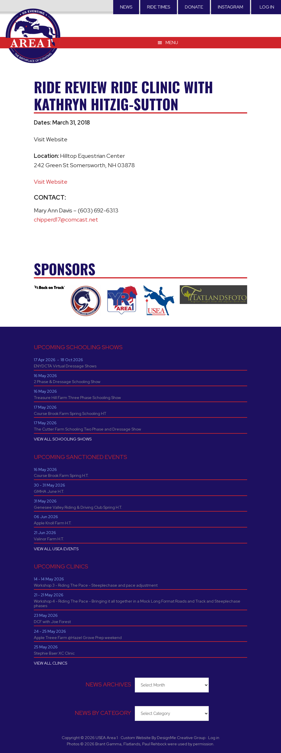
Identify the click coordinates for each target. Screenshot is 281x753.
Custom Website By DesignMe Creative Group (163, 737)
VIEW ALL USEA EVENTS (56, 548)
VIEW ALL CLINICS (50, 663)
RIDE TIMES (158, 7)
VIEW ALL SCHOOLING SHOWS (63, 439)
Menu (172, 42)
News (126, 7)
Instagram (230, 7)
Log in (267, 7)
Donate (194, 7)
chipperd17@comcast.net (66, 219)
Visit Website (50, 181)
